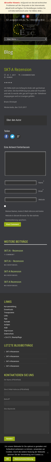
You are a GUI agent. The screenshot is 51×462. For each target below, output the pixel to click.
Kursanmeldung (10, 306)
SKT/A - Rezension (13, 250)
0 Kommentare (28, 75)
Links (6, 316)
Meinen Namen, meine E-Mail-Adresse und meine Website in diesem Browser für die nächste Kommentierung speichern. (24, 215)
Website (41, 200)
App (5, 319)
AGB (5, 328)
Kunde (10, 77)
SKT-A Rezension (17, 69)
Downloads (8, 310)
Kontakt (7, 322)
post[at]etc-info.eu (17, 20)
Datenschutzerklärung (24, 459)
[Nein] (47, 452)
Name (40, 183)
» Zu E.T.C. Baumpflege (13, 337)
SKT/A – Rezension (14, 261)
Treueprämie (9, 313)
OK (7, 459)
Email (40, 191)
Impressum (8, 331)
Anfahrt (7, 325)
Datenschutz (9, 334)
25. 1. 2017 (11, 75)
